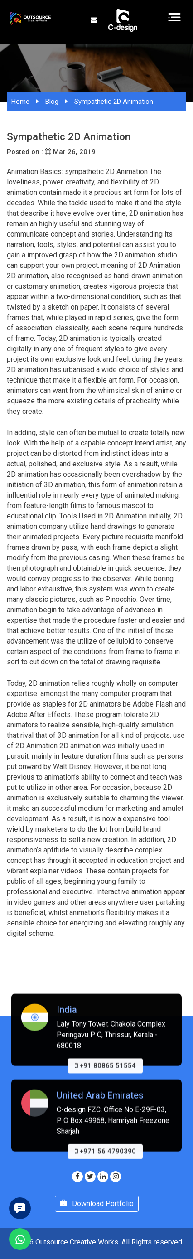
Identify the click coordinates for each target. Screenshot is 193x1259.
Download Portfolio (97, 1203)
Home (20, 101)
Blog (51, 101)
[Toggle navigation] (175, 17)
